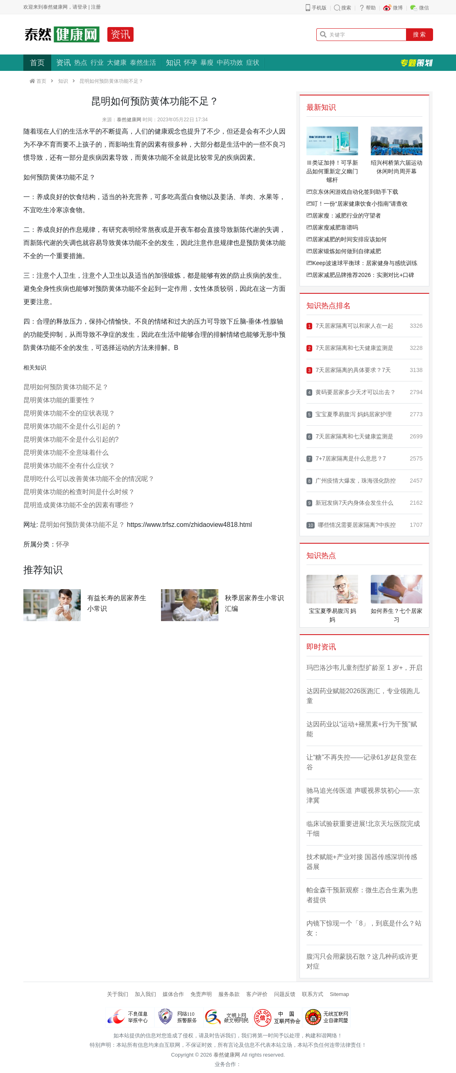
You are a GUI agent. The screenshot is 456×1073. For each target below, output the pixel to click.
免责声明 (201, 994)
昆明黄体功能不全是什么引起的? (71, 439)
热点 (80, 62)
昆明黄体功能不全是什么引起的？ (72, 426)
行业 (97, 62)
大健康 (117, 62)
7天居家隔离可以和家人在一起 (349, 325)
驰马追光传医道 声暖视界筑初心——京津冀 (363, 795)
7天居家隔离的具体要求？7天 (348, 370)
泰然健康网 (129, 119)
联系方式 (312, 994)
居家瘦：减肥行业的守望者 (343, 215)
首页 (37, 63)
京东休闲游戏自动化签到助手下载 (352, 191)
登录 (82, 7)
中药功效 (230, 62)
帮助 (371, 8)
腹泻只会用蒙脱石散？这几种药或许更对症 (362, 961)
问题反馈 (284, 994)
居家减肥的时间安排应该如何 (346, 239)
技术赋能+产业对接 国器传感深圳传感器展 (361, 861)
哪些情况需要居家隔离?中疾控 (351, 525)
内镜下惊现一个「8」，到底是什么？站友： (364, 928)
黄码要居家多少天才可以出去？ (351, 392)
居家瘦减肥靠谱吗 (332, 227)
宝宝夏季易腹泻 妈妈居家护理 (349, 414)
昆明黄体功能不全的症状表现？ (69, 413)
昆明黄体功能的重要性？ (59, 400)
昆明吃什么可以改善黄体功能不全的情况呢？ (88, 478)
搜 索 (419, 34)
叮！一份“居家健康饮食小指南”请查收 (357, 203)
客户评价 (257, 994)
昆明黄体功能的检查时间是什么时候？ (79, 491)
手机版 (319, 8)
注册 (96, 7)
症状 (252, 62)
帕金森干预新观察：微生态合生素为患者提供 (362, 895)
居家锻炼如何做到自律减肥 (343, 251)
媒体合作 (173, 994)
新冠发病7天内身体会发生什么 (349, 502)
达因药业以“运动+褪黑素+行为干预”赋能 (361, 729)
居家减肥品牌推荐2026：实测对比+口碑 (360, 275)
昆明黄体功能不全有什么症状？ (69, 465)
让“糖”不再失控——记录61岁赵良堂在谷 (361, 762)
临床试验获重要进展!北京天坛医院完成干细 (363, 828)
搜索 (346, 8)
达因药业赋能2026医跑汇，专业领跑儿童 (363, 695)
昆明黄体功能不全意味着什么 (66, 452)
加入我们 (145, 994)
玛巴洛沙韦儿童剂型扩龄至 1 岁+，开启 (364, 667)
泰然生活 (143, 62)
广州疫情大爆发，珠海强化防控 (351, 480)
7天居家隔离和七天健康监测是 (349, 348)
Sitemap (339, 994)
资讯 (120, 34)
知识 (173, 63)
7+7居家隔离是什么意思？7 (346, 458)
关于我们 (117, 994)
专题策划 (416, 63)
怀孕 (190, 62)
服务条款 (229, 994)
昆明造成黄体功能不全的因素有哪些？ (79, 504)
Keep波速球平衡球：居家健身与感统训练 (361, 263)
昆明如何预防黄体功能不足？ (66, 386)
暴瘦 (206, 62)
